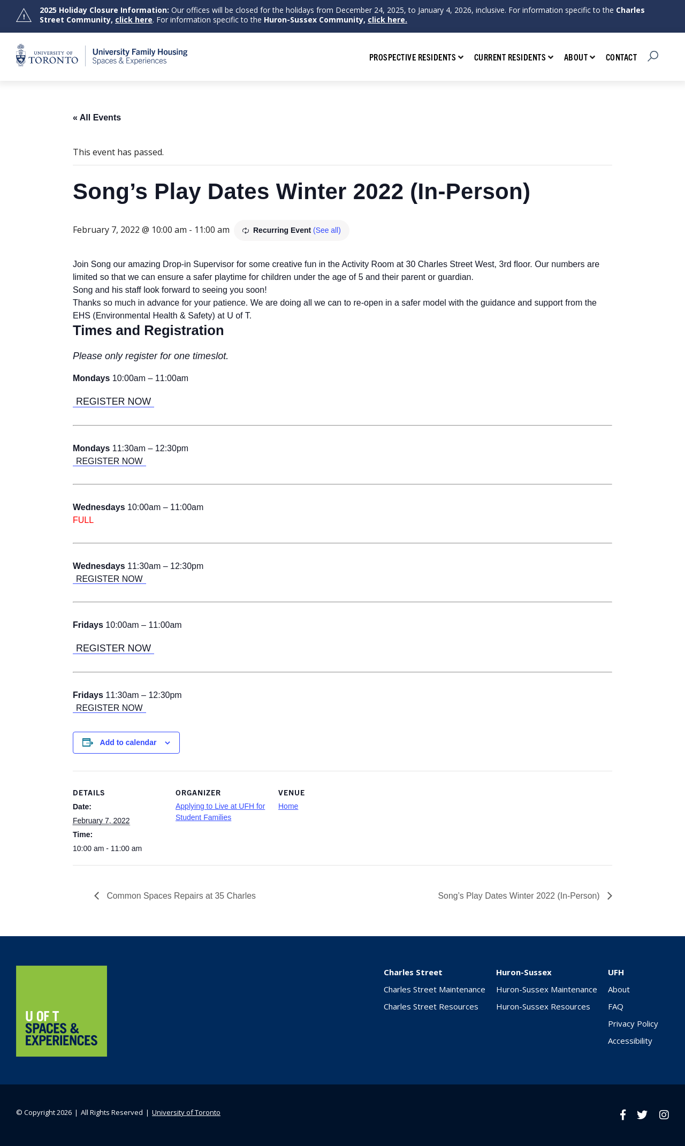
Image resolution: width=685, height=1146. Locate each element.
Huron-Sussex (524, 972)
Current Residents (510, 56)
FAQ (615, 1006)
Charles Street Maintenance (434, 989)
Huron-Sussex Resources (543, 1006)
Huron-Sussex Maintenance (546, 989)
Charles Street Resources (431, 1006)
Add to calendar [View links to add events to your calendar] (128, 742)
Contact (621, 56)
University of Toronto (186, 1112)
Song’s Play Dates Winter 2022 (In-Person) (519, 895)
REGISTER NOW (113, 401)
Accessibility (630, 1040)
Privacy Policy (633, 1023)
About (576, 56)
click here (134, 19)
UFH (616, 972)
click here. (387, 19)
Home (288, 806)
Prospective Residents (412, 56)
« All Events (97, 117)
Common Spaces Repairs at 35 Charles (180, 895)
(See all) (327, 230)
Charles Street (413, 972)
